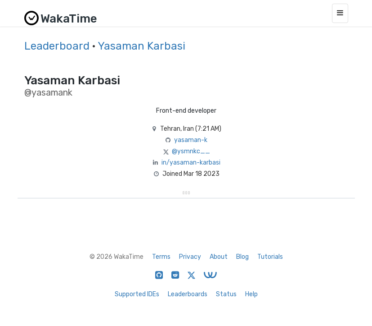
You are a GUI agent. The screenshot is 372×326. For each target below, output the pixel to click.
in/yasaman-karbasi (190, 162)
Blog (242, 257)
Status (226, 294)
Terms (161, 257)
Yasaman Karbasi (141, 46)
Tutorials (270, 257)
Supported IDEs (137, 294)
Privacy (190, 257)
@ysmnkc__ (191, 151)
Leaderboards (187, 294)
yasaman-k (190, 140)
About (219, 257)
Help (251, 294)
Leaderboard (57, 46)
